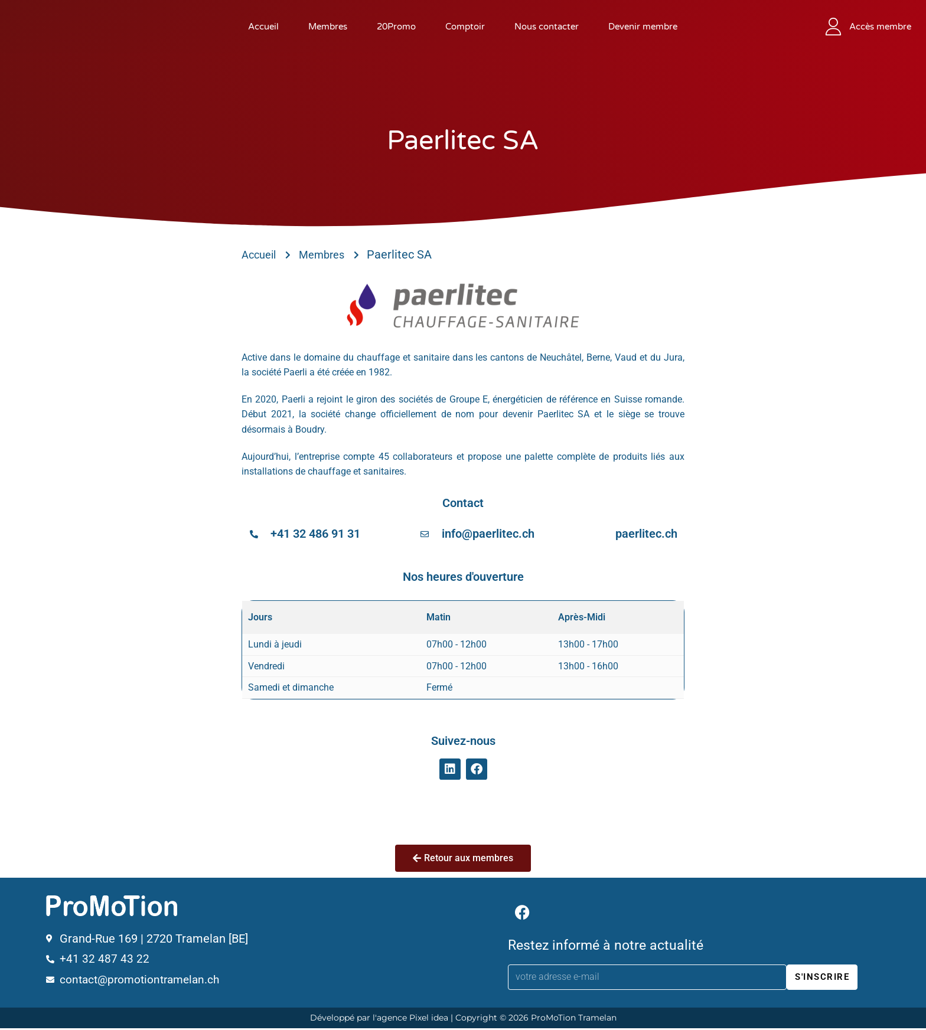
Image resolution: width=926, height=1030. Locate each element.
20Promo (396, 26)
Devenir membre (642, 26)
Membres (327, 26)
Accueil (263, 26)
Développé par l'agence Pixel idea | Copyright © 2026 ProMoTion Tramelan (463, 1019)
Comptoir (465, 26)
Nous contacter (546, 26)
